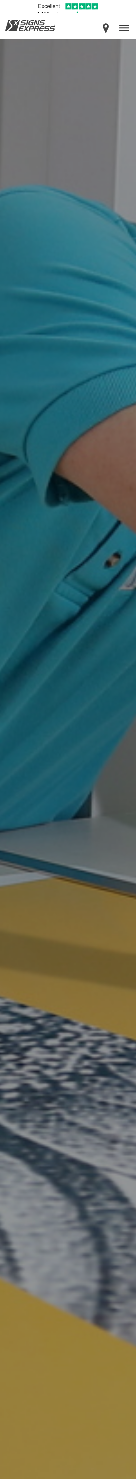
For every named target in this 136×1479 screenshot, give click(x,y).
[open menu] (124, 28)
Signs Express (30, 25)
